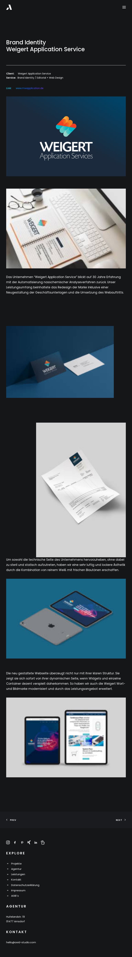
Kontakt (16, 879)
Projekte (16, 863)
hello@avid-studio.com (21, 942)
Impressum (18, 890)
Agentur (16, 869)
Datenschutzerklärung (25, 885)
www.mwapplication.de (29, 88)
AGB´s (15, 896)
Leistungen (18, 874)
